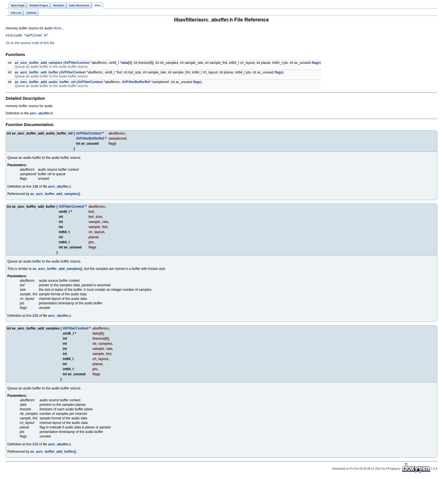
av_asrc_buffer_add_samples (38, 64)
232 (35, 316)
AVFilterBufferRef (136, 83)
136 (35, 187)
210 (35, 445)
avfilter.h (36, 36)
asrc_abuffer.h (41, 114)
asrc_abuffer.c (59, 187)
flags (316, 64)
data (124, 64)
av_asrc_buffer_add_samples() (55, 195)
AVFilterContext (77, 64)
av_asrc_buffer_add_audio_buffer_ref (45, 83)
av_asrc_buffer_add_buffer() (53, 452)
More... (59, 28)
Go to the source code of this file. (30, 44)
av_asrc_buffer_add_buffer (36, 73)
